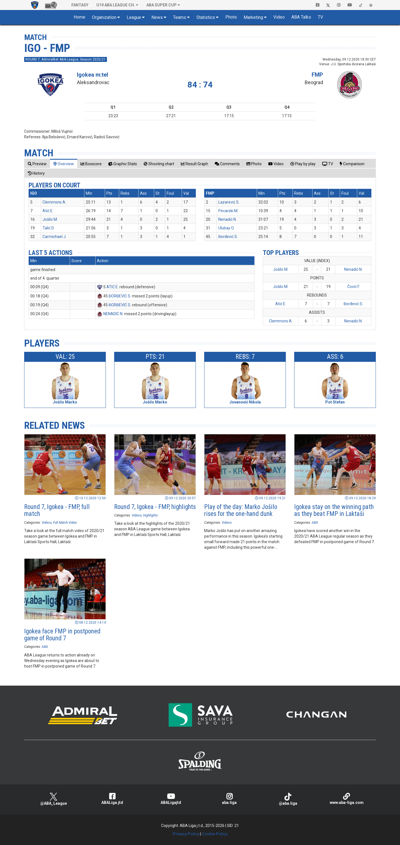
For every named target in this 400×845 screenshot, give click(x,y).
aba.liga (229, 799)
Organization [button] (104, 17)
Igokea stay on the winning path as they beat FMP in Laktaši (334, 510)
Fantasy (79, 5)
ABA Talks (301, 17)
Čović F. (353, 286)
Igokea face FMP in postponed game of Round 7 (62, 635)
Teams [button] (179, 17)
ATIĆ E (112, 287)
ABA (315, 523)
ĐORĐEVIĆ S (119, 296)
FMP (317, 74)
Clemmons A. (54, 202)
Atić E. (47, 211)
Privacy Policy (186, 834)
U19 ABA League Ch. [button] (115, 5)
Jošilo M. (50, 219)
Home (79, 17)
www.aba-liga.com (346, 799)
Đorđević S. (228, 236)
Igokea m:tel (92, 74)
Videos (47, 523)
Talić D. (48, 228)
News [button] (157, 17)
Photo (231, 17)
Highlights (150, 515)
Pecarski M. (228, 211)
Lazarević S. (228, 202)
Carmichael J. (54, 236)
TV (320, 17)
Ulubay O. (226, 228)
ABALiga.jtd (112, 799)
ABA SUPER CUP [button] (161, 5)
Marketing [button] (253, 17)
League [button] (134, 17)
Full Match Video (65, 523)
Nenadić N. (227, 219)
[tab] (37, 164)
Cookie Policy (215, 834)
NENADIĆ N (112, 314)
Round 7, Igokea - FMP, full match (57, 510)
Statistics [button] (205, 17)
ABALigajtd (171, 799)
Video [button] (279, 17)
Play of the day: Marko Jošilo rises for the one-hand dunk (240, 510)
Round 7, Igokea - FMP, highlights (155, 507)
